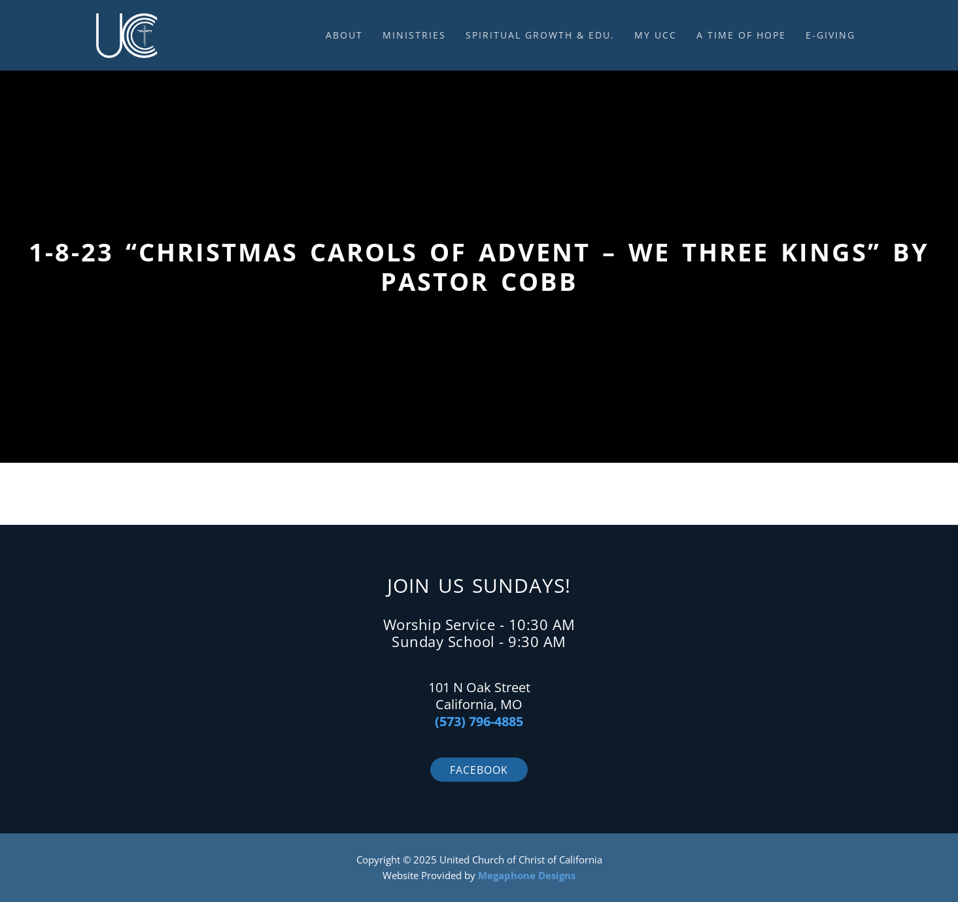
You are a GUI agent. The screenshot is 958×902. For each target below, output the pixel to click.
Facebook (479, 770)
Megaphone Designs (526, 875)
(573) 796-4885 (479, 721)
